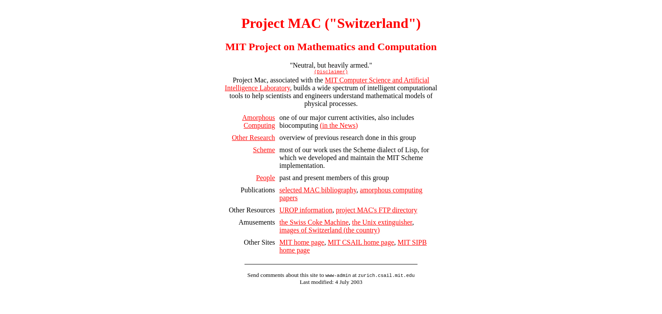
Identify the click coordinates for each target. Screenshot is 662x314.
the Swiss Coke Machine (314, 223)
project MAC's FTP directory (377, 211)
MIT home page (301, 243)
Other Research (253, 139)
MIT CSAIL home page (361, 243)
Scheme (264, 151)
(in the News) (339, 126)
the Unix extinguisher (382, 223)
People (265, 179)
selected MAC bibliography (317, 191)
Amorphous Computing (258, 122)
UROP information (306, 211)
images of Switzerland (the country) (329, 231)
